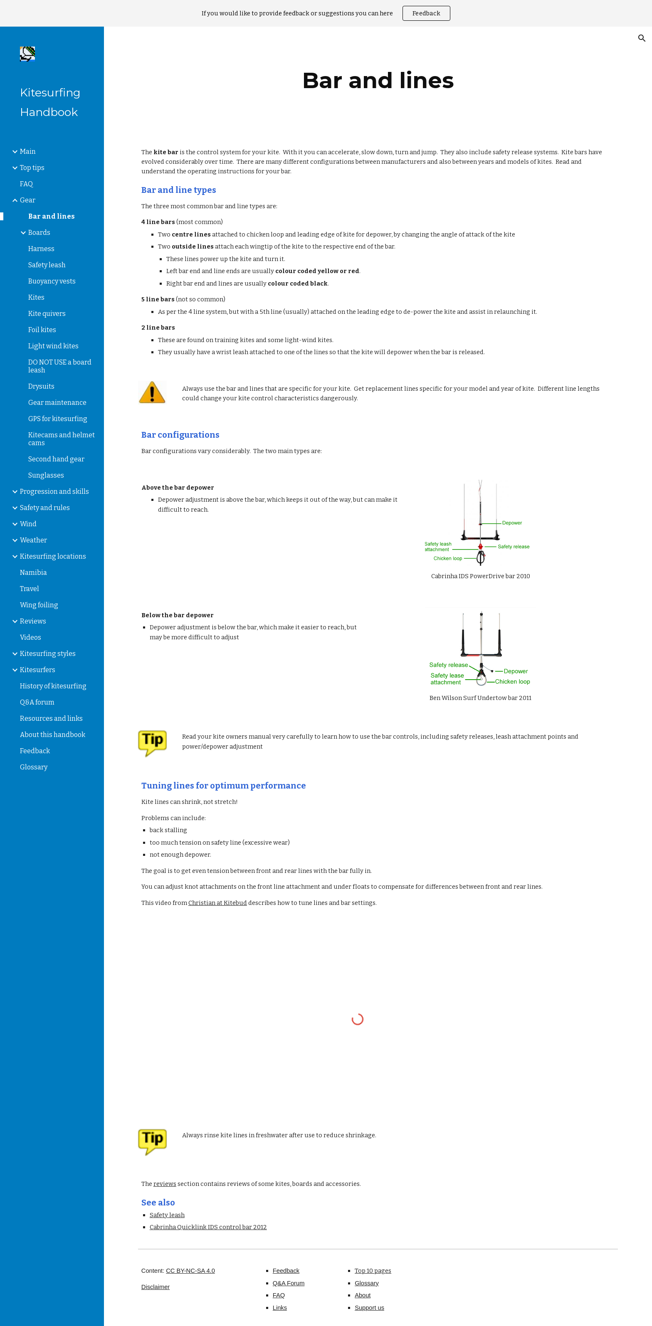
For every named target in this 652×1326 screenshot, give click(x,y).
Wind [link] (28, 524)
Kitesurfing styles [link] (48, 654)
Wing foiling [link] (39, 605)
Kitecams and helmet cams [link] (61, 439)
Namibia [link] (33, 573)
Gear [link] (27, 200)
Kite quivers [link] (47, 314)
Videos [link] (30, 637)
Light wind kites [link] (53, 346)
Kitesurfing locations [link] (53, 556)
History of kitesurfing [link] (53, 686)
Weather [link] (33, 540)
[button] (642, 38)
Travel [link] (29, 589)
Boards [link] (39, 233)
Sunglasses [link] (46, 475)
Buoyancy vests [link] (52, 281)
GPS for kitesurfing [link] (57, 419)
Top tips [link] (32, 168)
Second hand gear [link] (56, 459)
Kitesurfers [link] (37, 670)
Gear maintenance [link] (57, 403)
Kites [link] (36, 297)
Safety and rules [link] (45, 508)
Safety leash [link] (47, 265)
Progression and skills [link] (54, 491)
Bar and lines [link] (51, 216)
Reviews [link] (33, 621)
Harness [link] (41, 249)
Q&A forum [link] (37, 702)
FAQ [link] (26, 184)
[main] (378, 80)
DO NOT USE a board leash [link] (59, 366)
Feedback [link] (35, 751)
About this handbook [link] (52, 735)
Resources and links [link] (51, 718)
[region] (326, 13)
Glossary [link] (33, 767)
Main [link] (28, 151)
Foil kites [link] (42, 330)
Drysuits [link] (41, 386)
